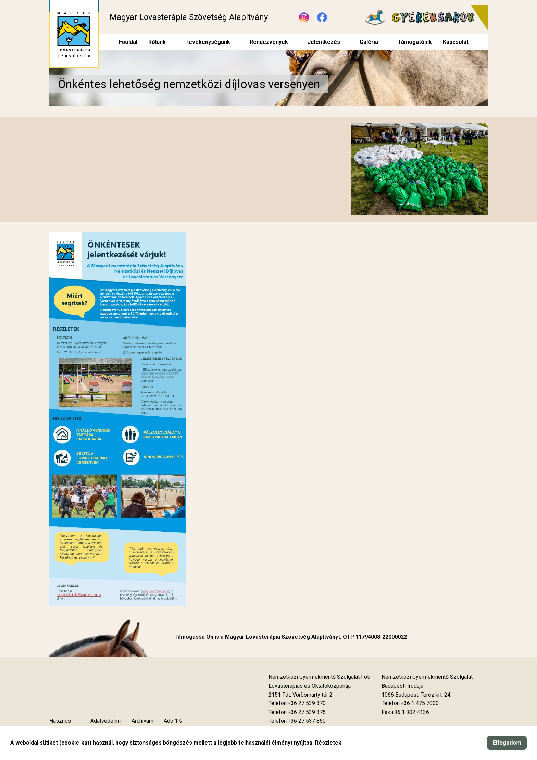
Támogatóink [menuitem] (415, 42)
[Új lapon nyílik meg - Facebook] (322, 17)
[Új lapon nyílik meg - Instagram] (304, 17)
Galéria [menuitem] (369, 42)
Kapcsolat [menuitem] (456, 42)
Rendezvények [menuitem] (269, 42)
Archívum (142, 721)
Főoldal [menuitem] (128, 42)
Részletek (328, 742)
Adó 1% (173, 721)
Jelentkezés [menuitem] (324, 42)
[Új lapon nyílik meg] (301, 694)
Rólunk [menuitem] (157, 42)
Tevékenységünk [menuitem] (207, 42)
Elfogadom (506, 742)
